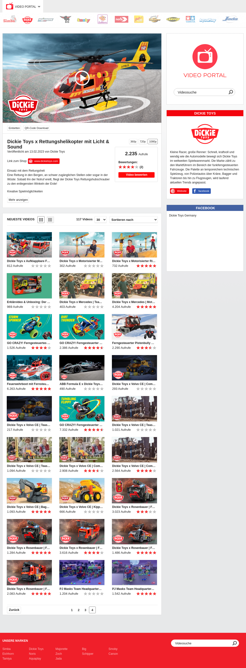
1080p (153, 141)
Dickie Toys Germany (182, 215)
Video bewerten (136, 174)
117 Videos (84, 219)
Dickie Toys (36, 649)
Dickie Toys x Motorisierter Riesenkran (134, 261)
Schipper (87, 653)
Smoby (113, 649)
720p (143, 141)
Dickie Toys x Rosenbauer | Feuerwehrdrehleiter (81, 548)
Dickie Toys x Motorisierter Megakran (81, 261)
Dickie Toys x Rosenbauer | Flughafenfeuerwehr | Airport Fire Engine (134, 548)
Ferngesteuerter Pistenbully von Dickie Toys (134, 343)
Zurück (14, 610)
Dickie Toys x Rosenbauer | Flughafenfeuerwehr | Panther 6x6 (28, 548)
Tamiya (7, 658)
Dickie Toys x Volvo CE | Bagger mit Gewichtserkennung (28, 507)
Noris (32, 653)
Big (84, 649)
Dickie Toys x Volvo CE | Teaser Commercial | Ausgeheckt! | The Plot (28, 466)
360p (133, 141)
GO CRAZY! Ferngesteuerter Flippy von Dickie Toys (81, 425)
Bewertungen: (128, 162)
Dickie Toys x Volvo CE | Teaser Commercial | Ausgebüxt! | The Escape (134, 425)
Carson (113, 653)
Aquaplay (35, 658)
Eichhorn (8, 653)
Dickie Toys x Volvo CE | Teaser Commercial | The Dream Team (28, 425)
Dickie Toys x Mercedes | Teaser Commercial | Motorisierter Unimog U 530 (81, 302)
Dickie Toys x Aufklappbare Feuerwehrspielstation (28, 261)
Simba (6, 649)
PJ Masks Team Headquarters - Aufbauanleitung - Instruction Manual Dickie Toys (134, 589)
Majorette (61, 649)
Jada (58, 658)
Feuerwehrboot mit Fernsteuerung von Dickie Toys (28, 384)
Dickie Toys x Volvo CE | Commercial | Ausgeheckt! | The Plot (81, 466)
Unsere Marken (15, 640)
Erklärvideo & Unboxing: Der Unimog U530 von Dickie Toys (28, 302)
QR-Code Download (36, 128)
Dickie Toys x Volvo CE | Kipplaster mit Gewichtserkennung (81, 507)
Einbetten (14, 128)
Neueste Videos (20, 219)
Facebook (205, 208)
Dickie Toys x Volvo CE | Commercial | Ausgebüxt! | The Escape (134, 466)
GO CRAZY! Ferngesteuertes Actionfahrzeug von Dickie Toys (28, 343)
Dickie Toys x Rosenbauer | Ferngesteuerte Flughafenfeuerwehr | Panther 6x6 (134, 507)
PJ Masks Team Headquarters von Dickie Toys (81, 589)
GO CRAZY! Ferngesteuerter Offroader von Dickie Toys (81, 343)
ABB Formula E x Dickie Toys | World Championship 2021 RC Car (81, 384)
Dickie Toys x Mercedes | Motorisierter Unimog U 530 (134, 302)
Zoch (58, 653)
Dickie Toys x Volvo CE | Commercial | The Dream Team (134, 384)
